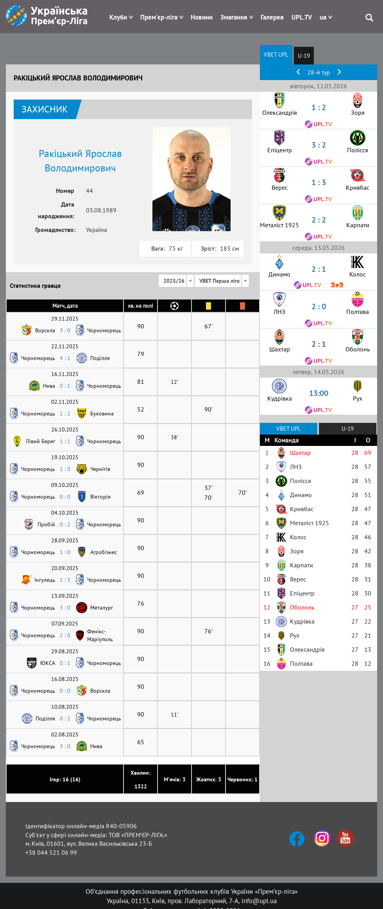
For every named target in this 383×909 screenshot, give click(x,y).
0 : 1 (65, 385)
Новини (202, 17)
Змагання (233, 17)
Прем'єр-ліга (158, 17)
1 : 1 (65, 441)
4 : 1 (65, 358)
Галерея (272, 17)
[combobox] (176, 280)
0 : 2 (65, 524)
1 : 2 (65, 413)
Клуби (118, 17)
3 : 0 (65, 330)
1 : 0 (65, 468)
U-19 (304, 55)
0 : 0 (65, 496)
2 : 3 (65, 579)
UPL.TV (302, 17)
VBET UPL (276, 54)
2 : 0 (65, 635)
